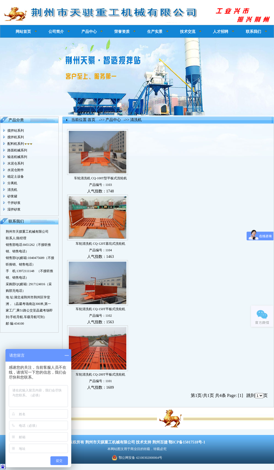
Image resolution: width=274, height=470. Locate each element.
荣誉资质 (122, 31)
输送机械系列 (17, 157)
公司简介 (56, 31)
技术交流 (187, 31)
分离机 (12, 183)
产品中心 (89, 31)
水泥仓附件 (15, 170)
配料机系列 (19, 144)
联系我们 (253, 31)
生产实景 (154, 31)
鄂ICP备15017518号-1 (187, 442)
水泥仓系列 (15, 163)
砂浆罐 (12, 196)
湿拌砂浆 (14, 209)
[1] (240, 395)
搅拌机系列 (15, 137)
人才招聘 (220, 31)
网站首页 (23, 31)
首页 (91, 120)
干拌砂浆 (14, 203)
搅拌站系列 (15, 130)
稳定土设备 (15, 176)
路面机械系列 (17, 150)
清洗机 (12, 190)
